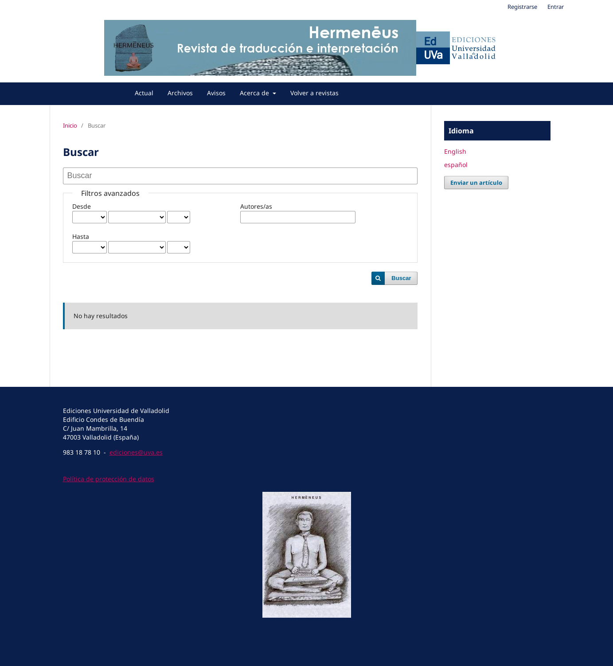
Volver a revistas (314, 93)
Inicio (70, 125)
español (456, 164)
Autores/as (256, 206)
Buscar (401, 278)
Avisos (216, 93)
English (455, 151)
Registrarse (522, 7)
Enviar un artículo (476, 183)
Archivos (180, 93)
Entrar (555, 7)
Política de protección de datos (108, 479)
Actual (144, 93)
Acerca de (255, 93)
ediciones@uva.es (136, 452)
